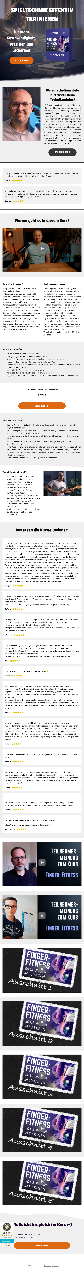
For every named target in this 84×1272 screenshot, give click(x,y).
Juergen (8, 586)
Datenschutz (47, 1266)
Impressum (55, 1266)
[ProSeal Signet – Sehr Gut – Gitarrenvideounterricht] (7, 1231)
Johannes (8, 635)
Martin (7, 180)
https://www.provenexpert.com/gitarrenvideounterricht (28, 825)
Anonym (8, 762)
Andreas (8, 201)
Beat (6, 661)
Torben (7, 787)
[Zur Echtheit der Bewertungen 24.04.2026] (7, 1245)
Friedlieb (8, 810)
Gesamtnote (9, 829)
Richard (8, 609)
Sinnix (7, 676)
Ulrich (7, 744)
